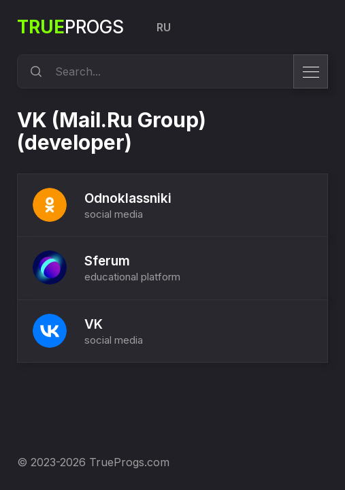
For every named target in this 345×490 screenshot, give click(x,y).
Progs (70, 26)
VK (93, 324)
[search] (34, 71)
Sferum (107, 261)
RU (164, 27)
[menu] (310, 71)
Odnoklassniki (127, 198)
